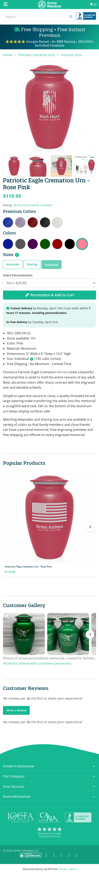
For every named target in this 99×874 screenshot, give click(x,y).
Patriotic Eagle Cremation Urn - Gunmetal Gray (20, 244)
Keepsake (12, 264)
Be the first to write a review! (33, 205)
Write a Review (16, 710)
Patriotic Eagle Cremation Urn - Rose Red (33, 222)
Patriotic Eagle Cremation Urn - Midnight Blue (8, 244)
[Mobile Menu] (5, 4)
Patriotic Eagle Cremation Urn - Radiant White (57, 222)
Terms (72, 869)
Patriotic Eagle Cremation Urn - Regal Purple (20, 222)
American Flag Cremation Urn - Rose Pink (28, 566)
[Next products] (90, 527)
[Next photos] (90, 634)
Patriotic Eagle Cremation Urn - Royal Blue (8, 222)
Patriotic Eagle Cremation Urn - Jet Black (70, 244)
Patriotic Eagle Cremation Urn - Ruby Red (57, 244)
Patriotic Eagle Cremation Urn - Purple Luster (33, 244)
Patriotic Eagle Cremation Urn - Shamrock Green (45, 244)
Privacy (63, 869)
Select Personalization (17, 275)
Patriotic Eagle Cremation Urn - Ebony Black (45, 222)
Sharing (32, 264)
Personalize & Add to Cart (49, 295)
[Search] (35, 16)
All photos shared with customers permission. (37, 663)
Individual (51, 265)
